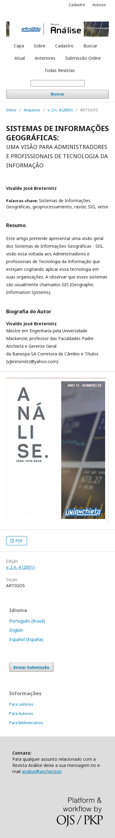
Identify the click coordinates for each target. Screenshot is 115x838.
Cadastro (64, 46)
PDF (19, 540)
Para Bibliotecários (26, 722)
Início (11, 110)
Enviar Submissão (31, 667)
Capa (19, 46)
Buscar (90, 46)
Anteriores (45, 58)
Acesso (99, 4)
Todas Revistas (59, 70)
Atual (19, 58)
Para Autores (21, 713)
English (16, 630)
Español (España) (26, 639)
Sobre (39, 46)
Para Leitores (21, 704)
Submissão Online (83, 58)
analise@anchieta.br (41, 771)
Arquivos (32, 110)
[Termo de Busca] (58, 83)
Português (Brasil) (27, 621)
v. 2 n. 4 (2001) (60, 110)
